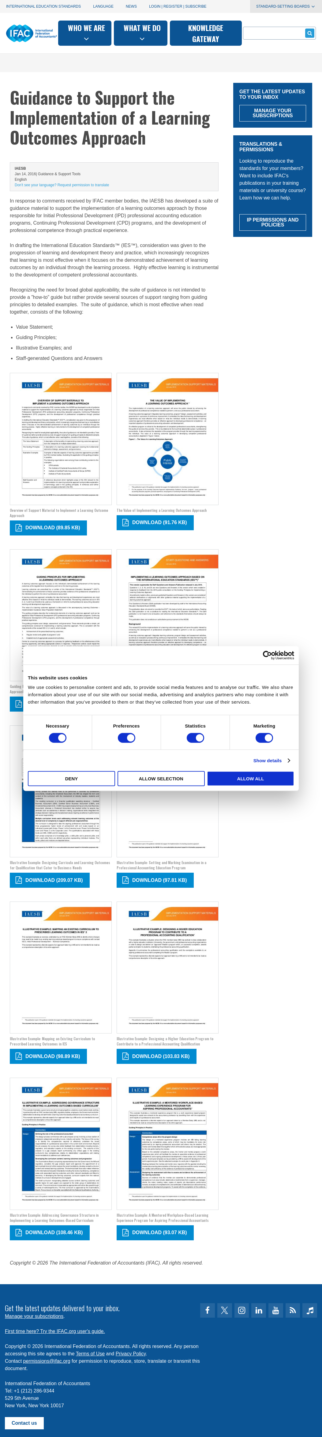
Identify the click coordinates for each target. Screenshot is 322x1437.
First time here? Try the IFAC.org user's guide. (55, 1331)
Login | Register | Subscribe (178, 6)
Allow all (250, 778)
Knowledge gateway (205, 33)
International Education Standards (43, 6)
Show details (267, 760)
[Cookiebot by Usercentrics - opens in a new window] (267, 655)
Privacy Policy (131, 1353)
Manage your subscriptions (34, 1316)
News (131, 6)
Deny (71, 778)
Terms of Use (90, 1353)
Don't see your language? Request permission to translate (62, 185)
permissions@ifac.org (46, 1361)
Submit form (308, 33)
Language (103, 6)
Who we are (86, 32)
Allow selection (161, 778)
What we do (142, 32)
